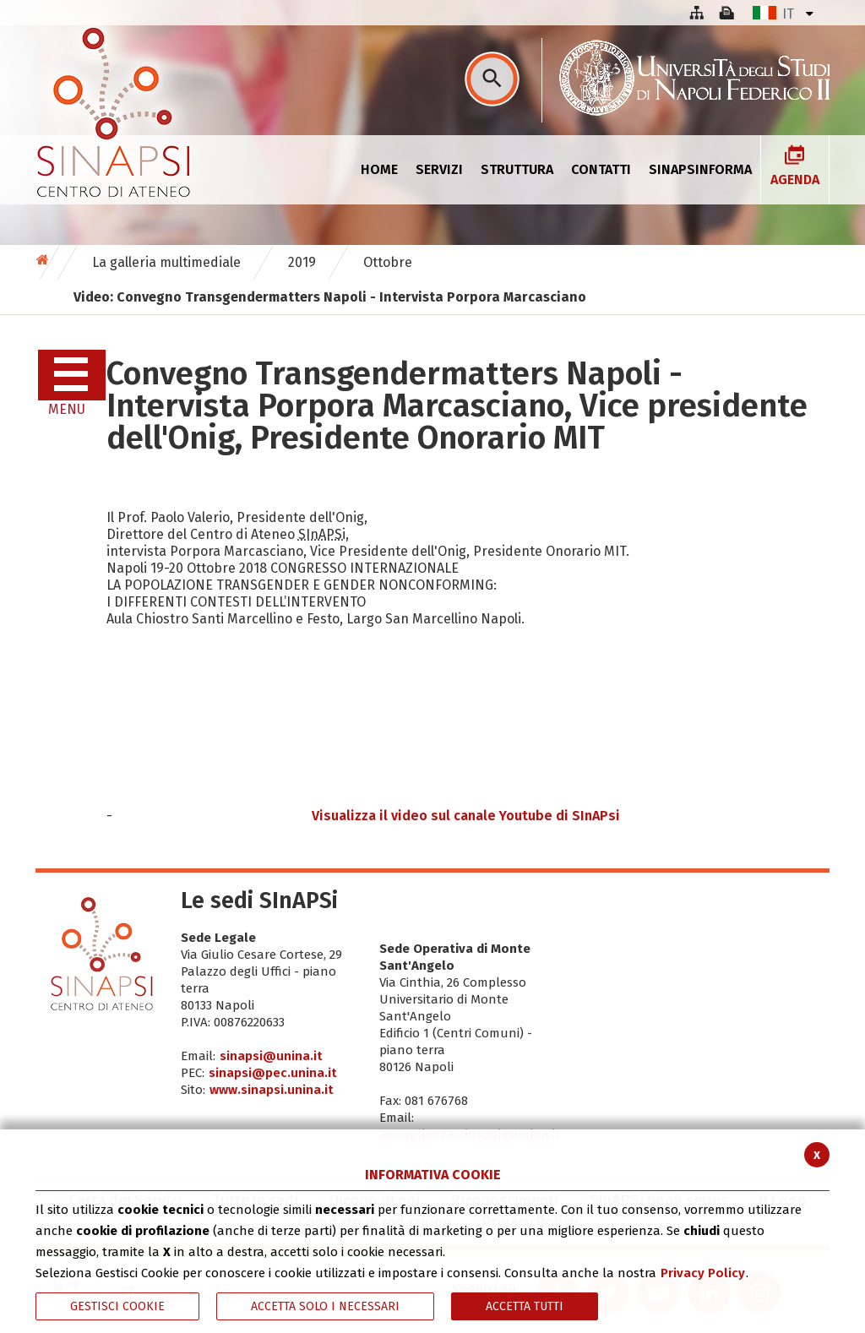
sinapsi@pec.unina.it (273, 1072)
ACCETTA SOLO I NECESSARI (325, 1306)
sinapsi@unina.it (271, 1056)
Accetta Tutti (524, 1306)
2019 (302, 262)
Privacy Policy (703, 1273)
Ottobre (387, 262)
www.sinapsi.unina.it (271, 1089)
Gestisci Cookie (117, 1306)
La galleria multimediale (166, 262)
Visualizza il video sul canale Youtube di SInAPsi (466, 816)
